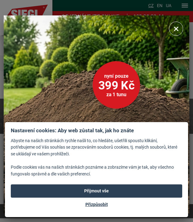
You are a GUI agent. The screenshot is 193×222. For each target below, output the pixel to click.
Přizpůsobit (96, 204)
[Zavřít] (176, 29)
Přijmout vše (96, 191)
